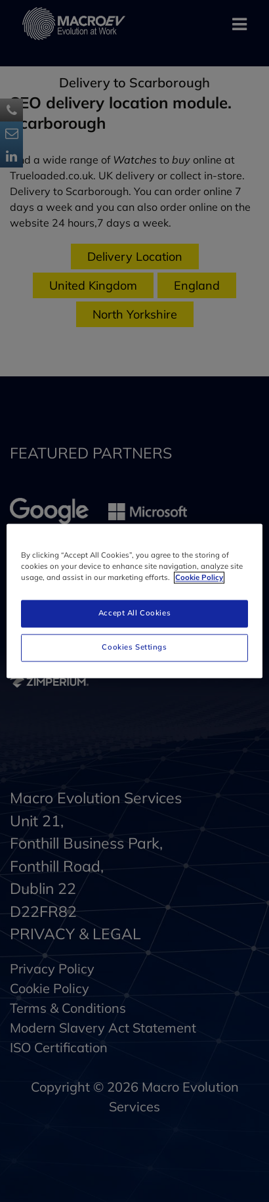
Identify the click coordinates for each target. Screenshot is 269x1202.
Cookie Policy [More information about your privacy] (199, 578)
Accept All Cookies (134, 613)
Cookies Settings (134, 647)
